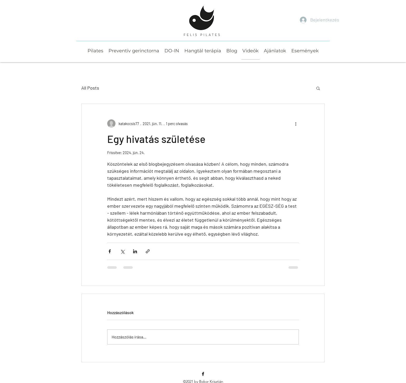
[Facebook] (203, 374)
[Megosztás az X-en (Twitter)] (122, 251)
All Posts (90, 88)
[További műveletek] (296, 123)
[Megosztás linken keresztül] (147, 251)
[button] (318, 88)
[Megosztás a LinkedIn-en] (135, 251)
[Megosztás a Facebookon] (109, 251)
